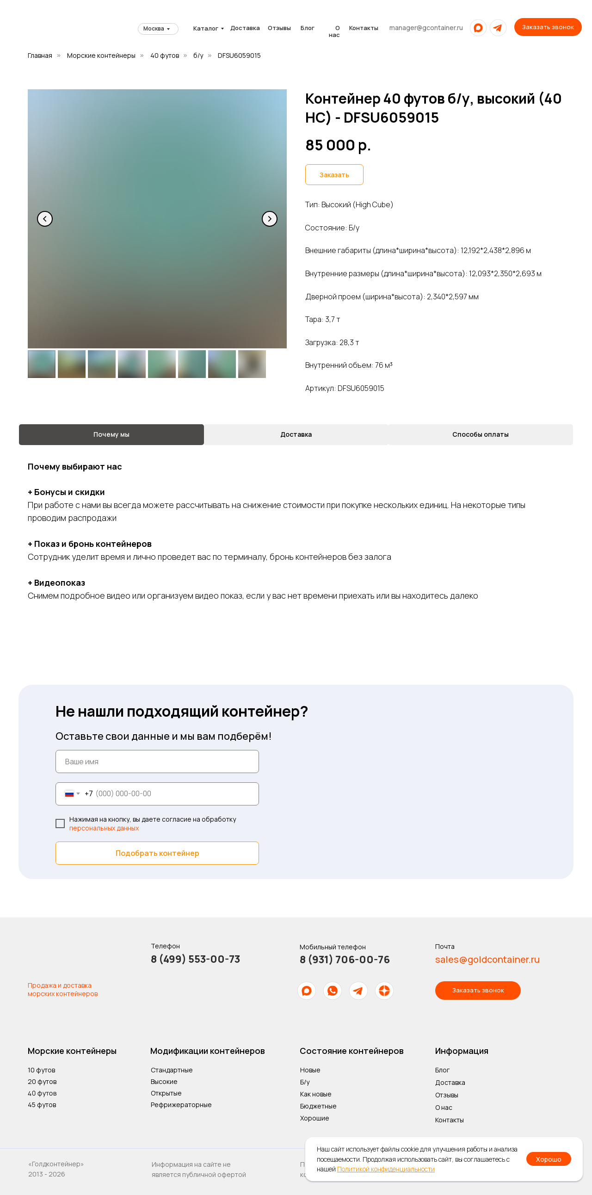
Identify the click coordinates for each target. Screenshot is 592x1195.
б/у (198, 55)
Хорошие (314, 1118)
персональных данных (104, 827)
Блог (307, 28)
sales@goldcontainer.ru (487, 959)
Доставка (245, 28)
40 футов (164, 55)
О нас (334, 31)
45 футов (42, 1104)
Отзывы (279, 28)
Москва (153, 28)
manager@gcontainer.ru (426, 27)
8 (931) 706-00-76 (345, 959)
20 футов (42, 1081)
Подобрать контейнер (157, 853)
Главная (40, 55)
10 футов (41, 1069)
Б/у (304, 1081)
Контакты (363, 28)
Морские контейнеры (101, 55)
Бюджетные (318, 1106)
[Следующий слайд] (270, 219)
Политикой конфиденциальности (386, 1168)
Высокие (164, 1081)
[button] (548, 27)
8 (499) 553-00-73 (195, 959)
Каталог (205, 28)
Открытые (166, 1093)
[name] (157, 761)
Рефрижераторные (181, 1104)
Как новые (316, 1094)
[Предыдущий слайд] (45, 219)
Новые (310, 1069)
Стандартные (172, 1069)
